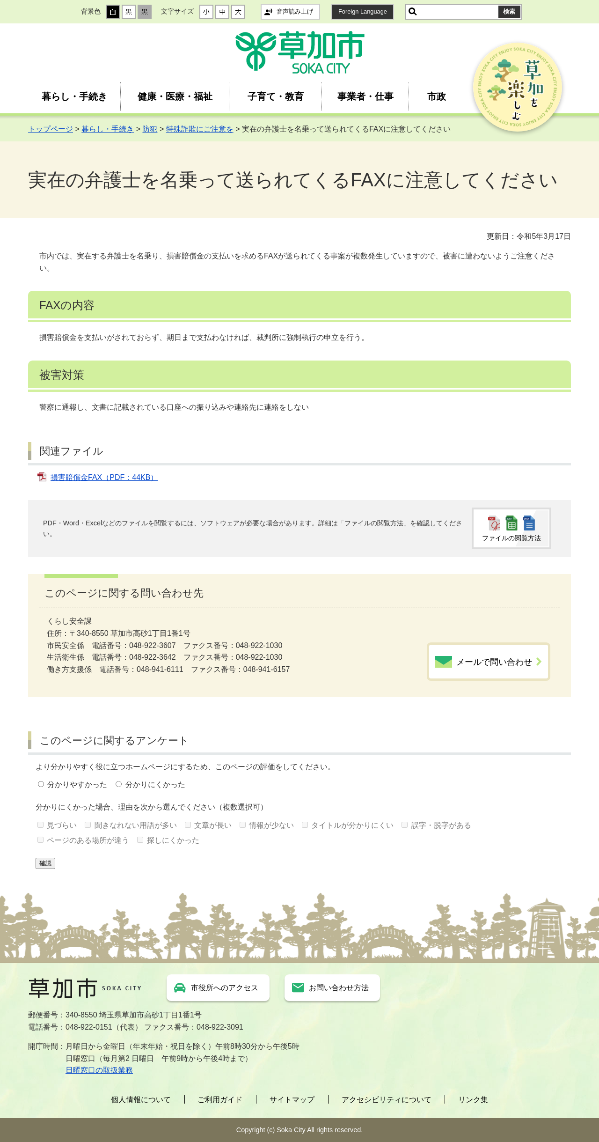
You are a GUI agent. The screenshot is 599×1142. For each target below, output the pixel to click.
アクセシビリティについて (386, 1100)
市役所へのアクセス (224, 988)
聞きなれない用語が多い (136, 825)
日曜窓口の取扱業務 (99, 1070)
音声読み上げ (295, 11)
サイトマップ (292, 1100)
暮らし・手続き (74, 96)
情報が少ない (271, 825)
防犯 (149, 129)
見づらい (62, 825)
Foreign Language (362, 11)
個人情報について (141, 1100)
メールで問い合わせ (494, 662)
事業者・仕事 (365, 96)
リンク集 (473, 1100)
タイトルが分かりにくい (352, 825)
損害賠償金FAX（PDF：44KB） (104, 477)
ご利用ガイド (219, 1100)
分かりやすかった (77, 784)
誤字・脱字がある (441, 825)
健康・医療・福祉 (175, 96)
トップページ (50, 129)
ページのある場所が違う (88, 840)
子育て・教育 (276, 96)
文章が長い (213, 825)
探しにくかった (173, 840)
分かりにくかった (155, 784)
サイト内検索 (412, 12)
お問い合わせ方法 (339, 988)
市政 (436, 96)
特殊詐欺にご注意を (200, 129)
